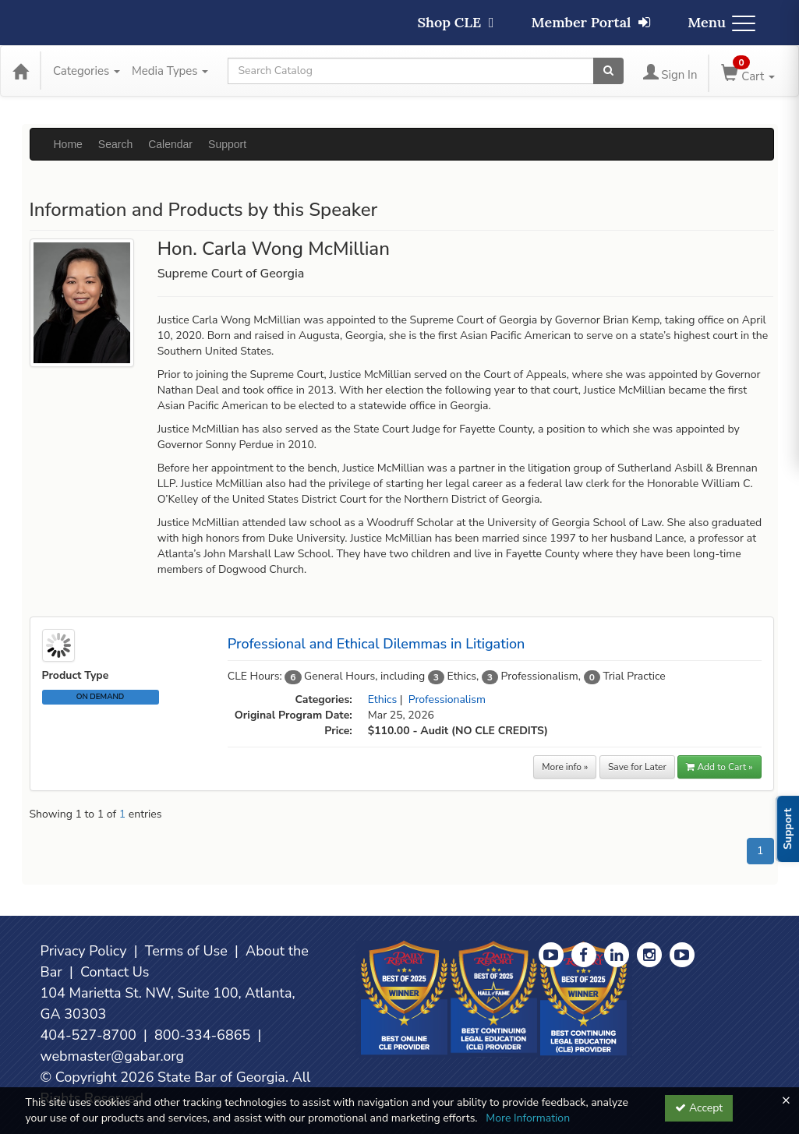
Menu (721, 22)
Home (68, 144)
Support (227, 144)
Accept (699, 1107)
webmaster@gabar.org (113, 1056)
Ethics (382, 699)
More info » (565, 767)
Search (115, 144)
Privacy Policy (84, 950)
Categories (86, 71)
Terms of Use (186, 950)
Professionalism (447, 699)
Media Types (170, 71)
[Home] (20, 70)
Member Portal (591, 22)
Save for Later (637, 767)
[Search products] (608, 71)
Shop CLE (455, 22)
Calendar (170, 144)
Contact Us (115, 972)
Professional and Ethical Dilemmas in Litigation (376, 643)
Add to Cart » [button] (719, 767)
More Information (528, 1118)
